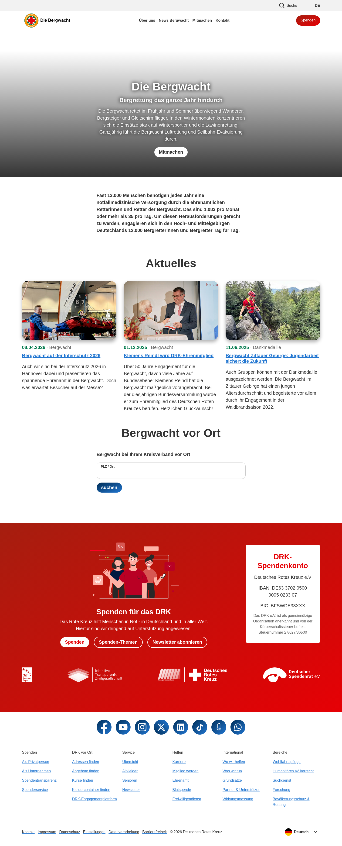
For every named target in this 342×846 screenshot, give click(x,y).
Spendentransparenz (39, 780)
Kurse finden (82, 780)
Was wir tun (232, 771)
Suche (288, 5)
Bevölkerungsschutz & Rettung (291, 802)
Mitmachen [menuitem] (202, 20)
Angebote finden (85, 771)
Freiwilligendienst (186, 799)
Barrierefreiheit (154, 832)
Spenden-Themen (118, 642)
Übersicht (130, 762)
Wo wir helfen (234, 762)
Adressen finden (85, 762)
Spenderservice (35, 790)
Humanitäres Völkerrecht (293, 771)
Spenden (308, 20)
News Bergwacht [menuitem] (174, 20)
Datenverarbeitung (123, 832)
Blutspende (181, 790)
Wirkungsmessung (238, 799)
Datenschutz (69, 832)
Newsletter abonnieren (177, 642)
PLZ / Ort (108, 466)
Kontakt (28, 832)
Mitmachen (171, 152)
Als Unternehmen (36, 771)
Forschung (281, 790)
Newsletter (131, 790)
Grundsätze (232, 780)
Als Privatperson (35, 762)
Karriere (179, 762)
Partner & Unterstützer (241, 790)
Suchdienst (282, 780)
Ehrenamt (180, 780)
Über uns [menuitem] (147, 20)
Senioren (129, 780)
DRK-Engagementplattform (94, 799)
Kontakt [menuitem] (223, 20)
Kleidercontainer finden (91, 790)
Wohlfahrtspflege (287, 762)
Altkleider (130, 771)
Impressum (47, 832)
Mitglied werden (185, 771)
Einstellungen (94, 832)
